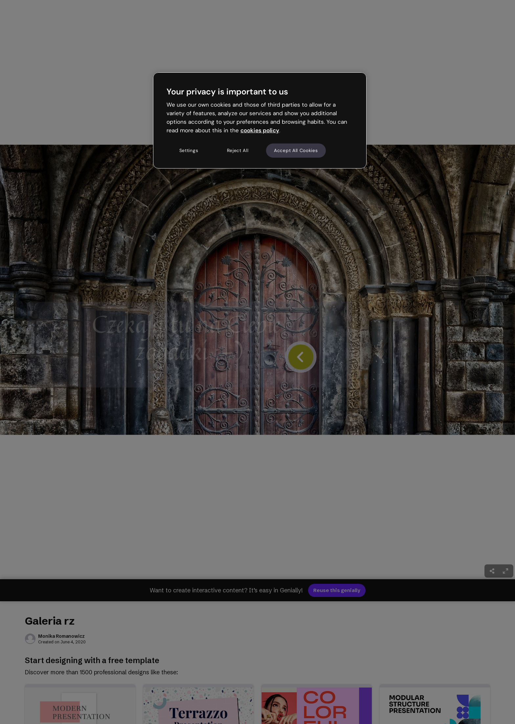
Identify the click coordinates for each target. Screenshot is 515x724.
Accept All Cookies (296, 150)
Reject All (238, 150)
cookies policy (259, 130)
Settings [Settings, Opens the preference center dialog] (188, 150)
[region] (260, 120)
